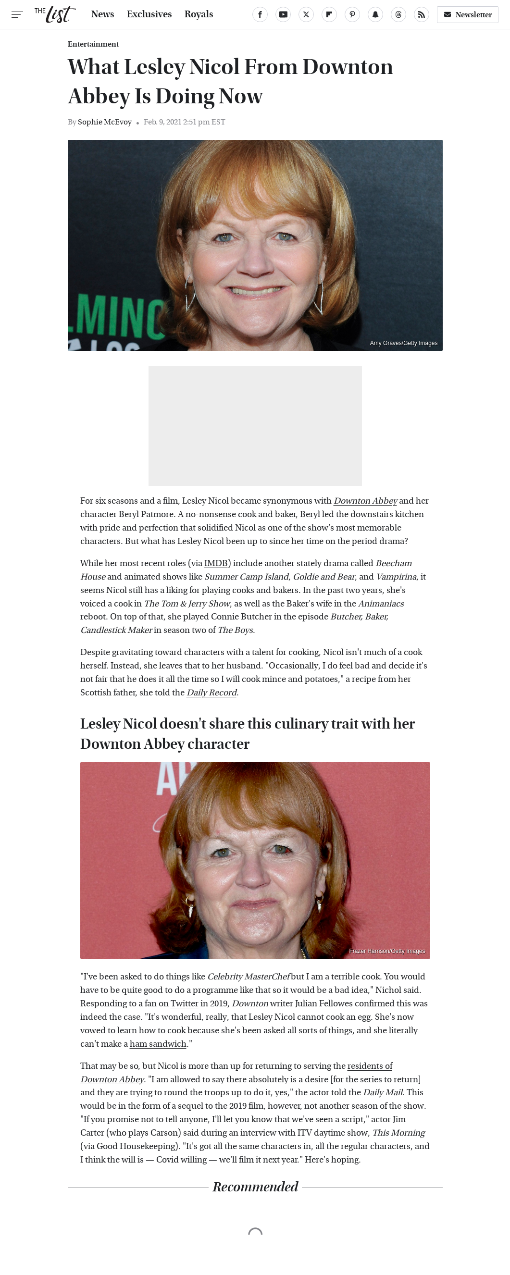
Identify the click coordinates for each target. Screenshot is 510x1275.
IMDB (216, 563)
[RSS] (421, 14)
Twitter (185, 1004)
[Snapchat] (375, 14)
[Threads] (398, 14)
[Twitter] (306, 14)
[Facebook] (260, 14)
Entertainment (93, 44)
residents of (370, 1066)
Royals (199, 14)
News (102, 14)
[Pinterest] (352, 14)
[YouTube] (283, 14)
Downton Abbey (112, 1080)
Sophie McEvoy (105, 121)
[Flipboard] (329, 14)
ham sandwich (158, 1044)
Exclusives (149, 14)
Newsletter (467, 14)
